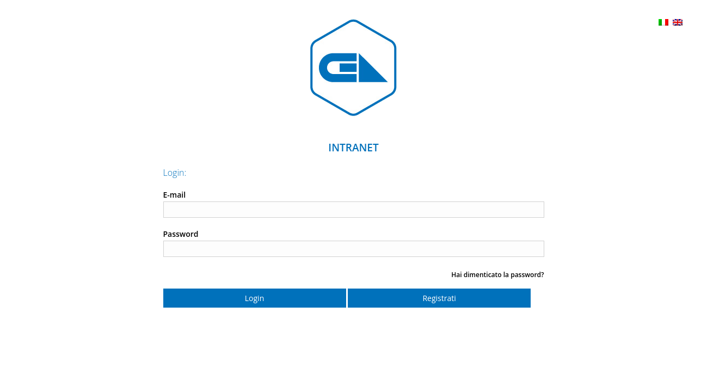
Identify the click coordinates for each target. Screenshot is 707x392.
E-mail (174, 194)
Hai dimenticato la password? (497, 274)
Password (181, 234)
